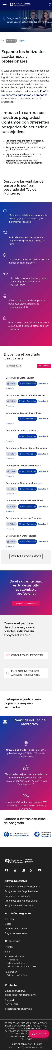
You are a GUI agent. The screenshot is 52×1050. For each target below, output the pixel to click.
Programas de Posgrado (17, 896)
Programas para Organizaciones (21, 891)
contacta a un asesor (26, 604)
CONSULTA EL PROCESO (24, 655)
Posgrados (12, 960)
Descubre (43, 384)
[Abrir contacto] (38, 1034)
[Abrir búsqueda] (48, 4)
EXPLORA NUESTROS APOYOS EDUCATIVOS (23, 673)
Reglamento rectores (16, 933)
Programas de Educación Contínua (22, 886)
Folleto (11, 384)
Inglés (22, 40)
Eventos (9, 947)
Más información (27, 384)
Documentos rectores (16, 928)
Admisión (10, 919)
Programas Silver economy (19, 905)
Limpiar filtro (14, 365)
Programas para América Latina (21, 900)
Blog (7, 951)
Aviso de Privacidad (22, 1044)
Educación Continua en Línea (21, 966)
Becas (8, 924)
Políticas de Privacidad (30, 1048)
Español (11, 40)
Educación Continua (17, 963)
